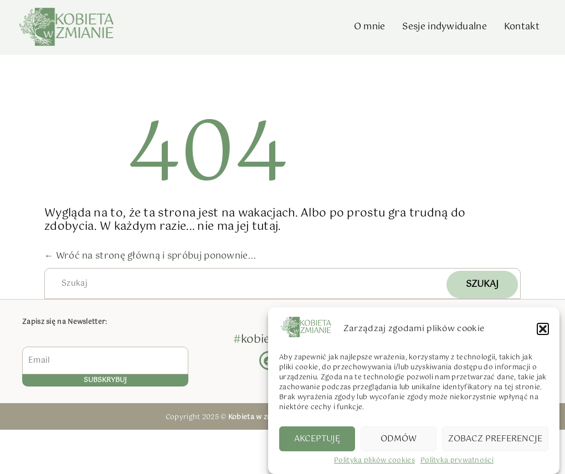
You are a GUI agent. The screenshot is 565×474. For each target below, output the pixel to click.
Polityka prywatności (457, 462)
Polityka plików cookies (374, 462)
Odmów (399, 440)
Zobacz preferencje (495, 440)
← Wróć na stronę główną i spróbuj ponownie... (150, 256)
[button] (542, 330)
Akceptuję (317, 440)
